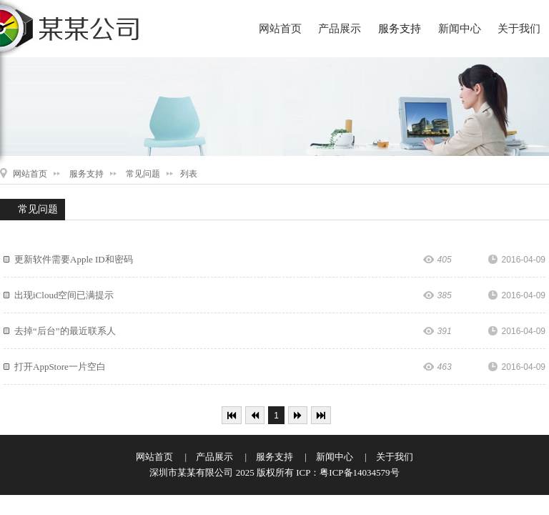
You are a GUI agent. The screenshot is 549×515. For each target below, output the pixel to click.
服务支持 (399, 28)
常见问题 (143, 174)
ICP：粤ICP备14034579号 (347, 472)
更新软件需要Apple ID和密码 (73, 259)
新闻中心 (459, 28)
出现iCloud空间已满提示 (64, 295)
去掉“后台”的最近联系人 (65, 330)
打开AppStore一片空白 (60, 366)
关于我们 (519, 28)
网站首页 (280, 28)
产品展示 (339, 28)
